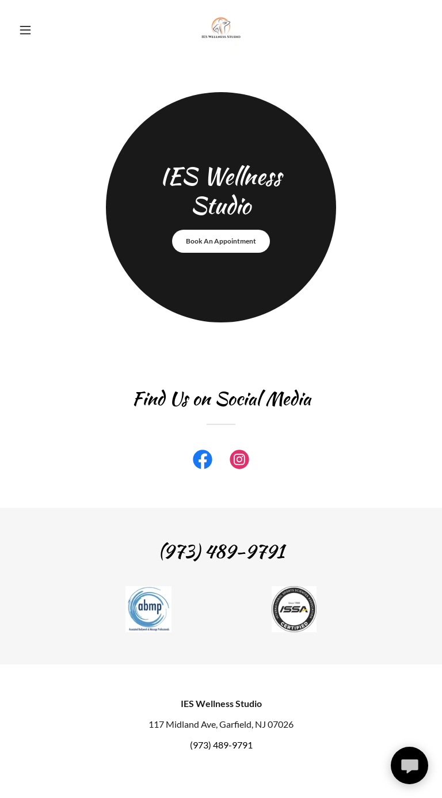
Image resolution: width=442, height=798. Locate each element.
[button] (45, 29)
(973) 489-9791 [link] (221, 744)
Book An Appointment (221, 241)
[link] (221, 30)
